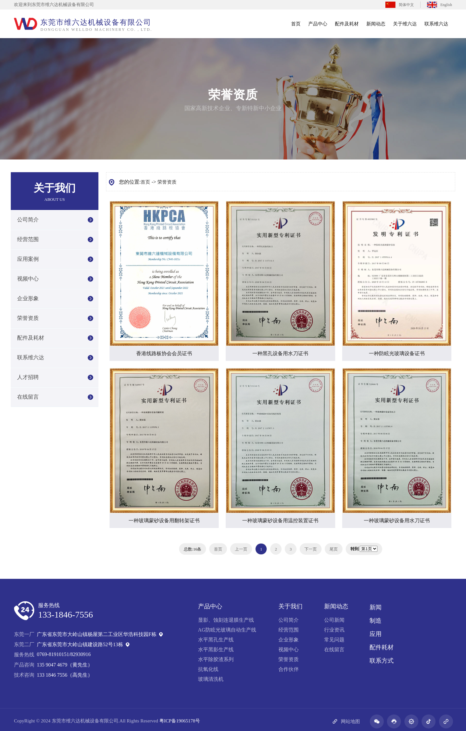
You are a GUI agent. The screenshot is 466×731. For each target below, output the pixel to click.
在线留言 (28, 397)
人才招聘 (28, 377)
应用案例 (28, 259)
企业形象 (28, 298)
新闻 (375, 607)
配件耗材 (381, 647)
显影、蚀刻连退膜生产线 (226, 620)
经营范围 (28, 239)
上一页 (241, 549)
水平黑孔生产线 (216, 639)
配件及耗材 (347, 23)
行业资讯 (334, 630)
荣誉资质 (28, 318)
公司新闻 (334, 620)
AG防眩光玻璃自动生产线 (227, 630)
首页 (296, 23)
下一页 (310, 549)
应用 (375, 634)
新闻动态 (375, 23)
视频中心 (28, 279)
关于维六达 (405, 23)
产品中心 (317, 23)
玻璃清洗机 (210, 679)
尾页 (334, 549)
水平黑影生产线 (216, 649)
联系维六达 (436, 23)
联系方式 (381, 660)
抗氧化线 (208, 669)
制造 (375, 620)
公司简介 (28, 220)
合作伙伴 (288, 669)
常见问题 (334, 639)
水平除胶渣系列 (216, 659)
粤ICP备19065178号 (179, 720)
